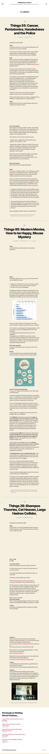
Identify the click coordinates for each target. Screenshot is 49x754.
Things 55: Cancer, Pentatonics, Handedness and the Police (24, 29)
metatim (21, 37)
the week (31, 215)
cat (16, 702)
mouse (19, 491)
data (24, 489)
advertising (13, 702)
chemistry (19, 489)
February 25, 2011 (25, 240)
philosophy (25, 491)
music (17, 215)
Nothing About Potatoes (24, 2)
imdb (16, 491)
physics (22, 215)
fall (32, 489)
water (15, 492)
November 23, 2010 (29, 517)
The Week (12, 171)
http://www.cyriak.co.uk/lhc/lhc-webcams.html (21, 659)
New (24, 225)
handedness (13, 215)
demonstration (28, 489)
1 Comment (34, 240)
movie (22, 491)
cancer (19, 214)
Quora (11, 406)
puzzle (25, 215)
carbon (22, 214)
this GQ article (24, 278)
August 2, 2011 (29, 37)
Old (24, 21)
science (27, 702)
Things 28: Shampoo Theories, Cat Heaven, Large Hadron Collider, (24, 509)
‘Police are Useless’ (33, 185)
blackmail (16, 214)
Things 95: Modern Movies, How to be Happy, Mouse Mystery (24, 233)
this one (36, 64)
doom (18, 702)
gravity (33, 214)
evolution (30, 214)
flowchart (35, 489)
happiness (13, 491)
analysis (12, 489)
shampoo (31, 702)
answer (12, 214)
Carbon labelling (25, 92)
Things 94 (13, 391)
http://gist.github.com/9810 (16, 653)
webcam (35, 702)
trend (36, 491)
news (20, 215)
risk (28, 215)
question (33, 491)
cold (22, 489)
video (12, 492)
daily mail (26, 214)
